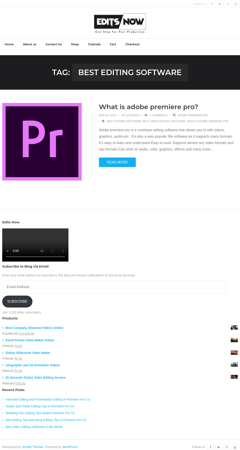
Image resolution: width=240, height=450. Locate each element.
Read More (117, 158)
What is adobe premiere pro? (148, 103)
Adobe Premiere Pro (193, 111)
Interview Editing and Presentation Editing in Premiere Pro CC (48, 395)
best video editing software (164, 116)
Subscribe (17, 297)
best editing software (124, 116)
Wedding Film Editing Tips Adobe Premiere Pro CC (40, 409)
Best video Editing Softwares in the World (34, 422)
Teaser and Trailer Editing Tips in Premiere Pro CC (40, 402)
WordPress (70, 442)
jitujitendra (130, 111)
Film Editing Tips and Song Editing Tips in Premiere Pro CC (46, 416)
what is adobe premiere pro (208, 116)
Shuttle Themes (33, 442)
